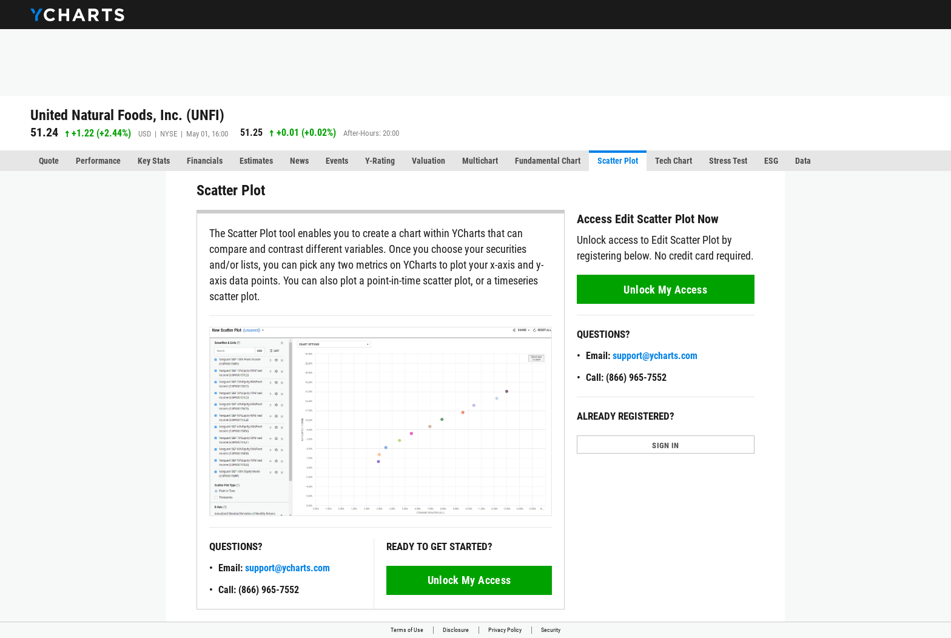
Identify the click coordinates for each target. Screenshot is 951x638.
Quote (49, 161)
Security (550, 629)
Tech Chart (673, 161)
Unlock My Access (469, 580)
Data (803, 161)
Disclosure (456, 629)
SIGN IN (665, 445)
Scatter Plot (617, 161)
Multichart (480, 161)
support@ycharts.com (287, 568)
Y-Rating (380, 161)
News (299, 161)
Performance (98, 161)
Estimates (256, 161)
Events (337, 161)
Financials (205, 161)
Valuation (428, 161)
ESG (771, 161)
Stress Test (728, 161)
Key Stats (154, 161)
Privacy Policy (505, 629)
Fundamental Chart (547, 161)
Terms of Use (407, 629)
